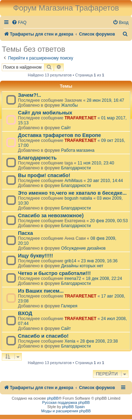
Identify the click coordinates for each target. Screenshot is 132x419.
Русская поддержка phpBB (66, 402)
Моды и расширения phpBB (66, 411)
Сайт (66, 127)
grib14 (70, 260)
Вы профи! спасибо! (44, 175)
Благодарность (37, 158)
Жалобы (69, 105)
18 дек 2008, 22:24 (104, 278)
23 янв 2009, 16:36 (99, 260)
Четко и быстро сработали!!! (54, 273)
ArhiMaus (73, 180)
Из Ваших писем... (41, 291)
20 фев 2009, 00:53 (109, 220)
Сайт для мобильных (45, 112)
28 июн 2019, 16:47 (105, 100)
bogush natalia (78, 198)
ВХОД (25, 313)
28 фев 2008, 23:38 (99, 341)
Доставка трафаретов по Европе (59, 135)
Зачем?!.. (29, 95)
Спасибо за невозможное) (50, 215)
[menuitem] (19, 22)
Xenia (69, 341)
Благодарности (75, 167)
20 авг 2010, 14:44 (105, 180)
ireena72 (72, 278)
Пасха (25, 233)
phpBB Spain (73, 407)
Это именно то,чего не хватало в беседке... (72, 193)
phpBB (53, 398)
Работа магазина (77, 150)
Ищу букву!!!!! (35, 255)
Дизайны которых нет (82, 265)
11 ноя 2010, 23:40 (95, 163)
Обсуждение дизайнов (83, 248)
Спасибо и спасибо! (43, 336)
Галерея (69, 306)
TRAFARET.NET (80, 117)
